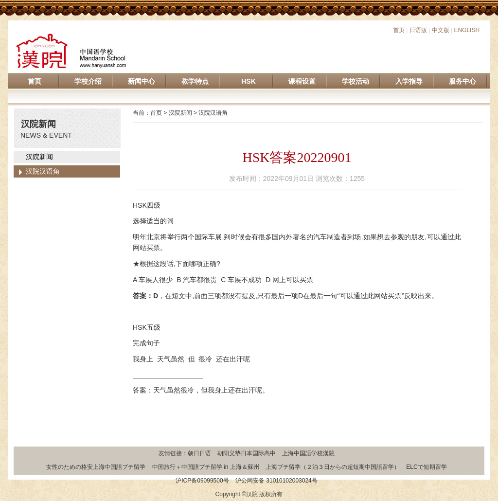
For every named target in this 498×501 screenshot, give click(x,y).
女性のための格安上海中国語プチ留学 (95, 467)
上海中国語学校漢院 (308, 453)
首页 (399, 30)
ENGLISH (467, 30)
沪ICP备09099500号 (202, 480)
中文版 (440, 30)
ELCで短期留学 (426, 467)
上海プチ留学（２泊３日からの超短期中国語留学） (333, 467)
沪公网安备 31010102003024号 (276, 480)
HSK (248, 81)
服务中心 (462, 81)
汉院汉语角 (43, 171)
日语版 (418, 30)
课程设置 (302, 81)
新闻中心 (141, 81)
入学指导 (409, 81)
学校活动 (355, 81)
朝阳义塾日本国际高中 (246, 453)
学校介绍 (88, 81)
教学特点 (195, 81)
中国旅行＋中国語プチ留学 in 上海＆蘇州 (205, 467)
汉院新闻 (39, 157)
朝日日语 (199, 453)
